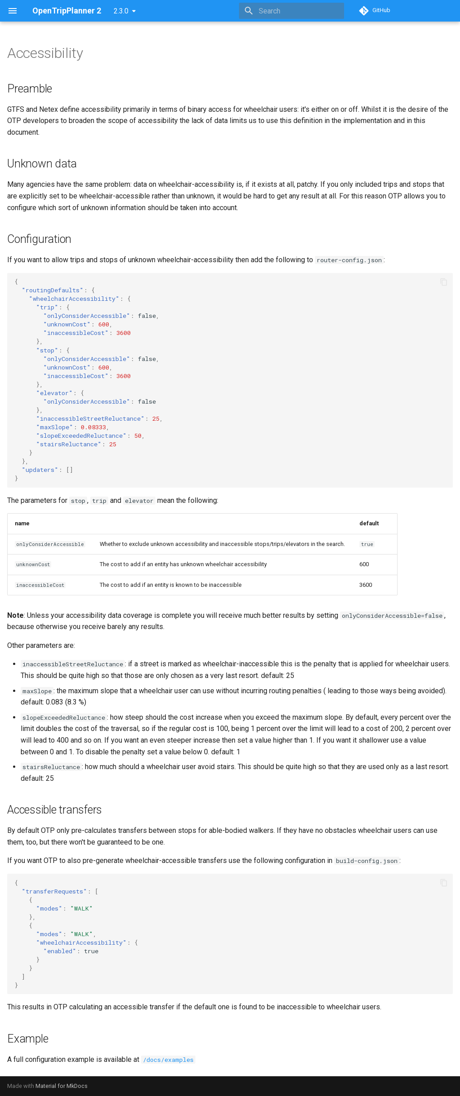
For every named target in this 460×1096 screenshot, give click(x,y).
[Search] (291, 11)
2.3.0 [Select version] (121, 11)
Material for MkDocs (61, 1086)
